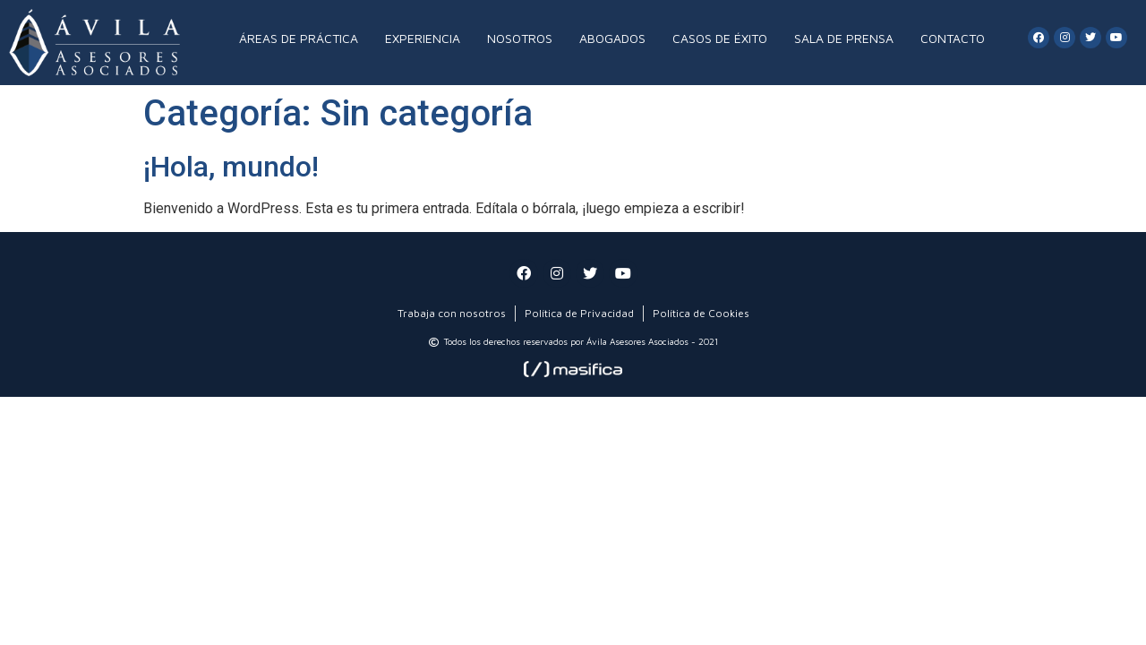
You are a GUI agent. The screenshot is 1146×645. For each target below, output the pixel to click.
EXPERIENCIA (422, 38)
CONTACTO (952, 38)
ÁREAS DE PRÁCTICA (298, 38)
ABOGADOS (612, 38)
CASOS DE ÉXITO (719, 38)
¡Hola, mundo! (231, 167)
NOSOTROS (519, 38)
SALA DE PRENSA (844, 38)
